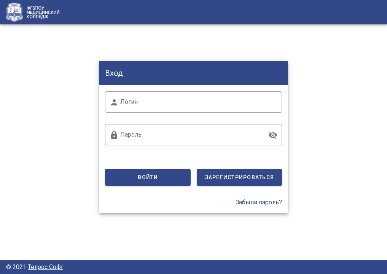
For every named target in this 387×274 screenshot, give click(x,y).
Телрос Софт (45, 267)
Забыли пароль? (259, 202)
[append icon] (272, 135)
